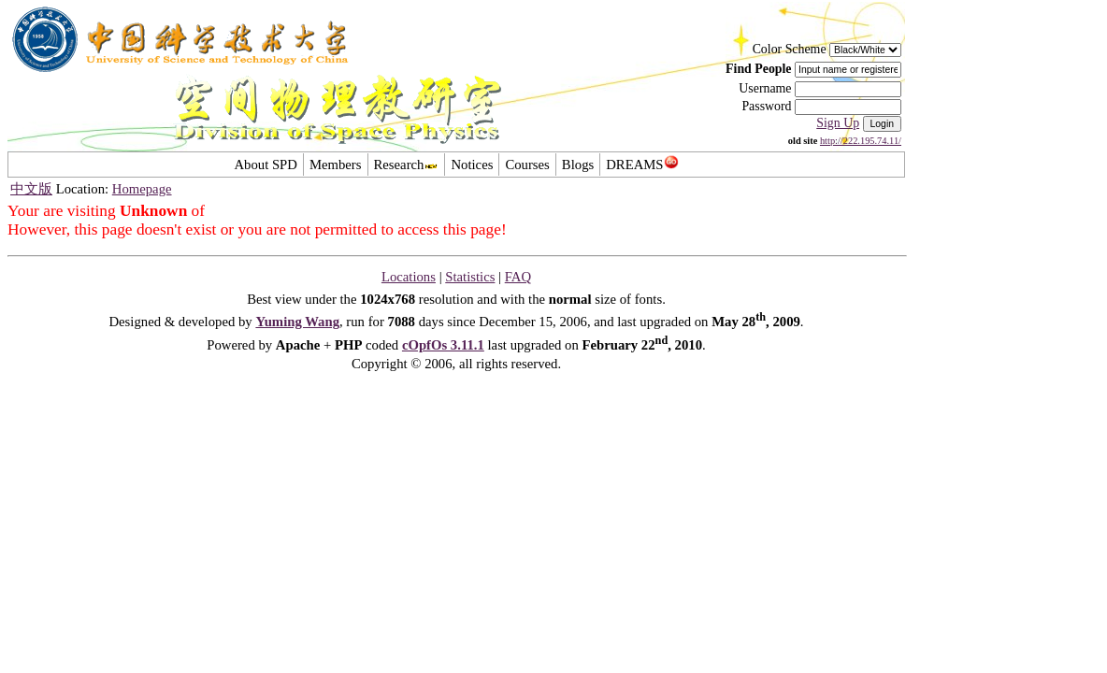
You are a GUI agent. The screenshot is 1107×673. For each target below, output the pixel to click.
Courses (527, 164)
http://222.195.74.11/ (860, 141)
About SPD (265, 164)
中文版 (31, 188)
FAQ (518, 276)
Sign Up (837, 123)
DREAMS (642, 164)
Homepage (142, 188)
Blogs (578, 164)
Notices (472, 164)
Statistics (470, 276)
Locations (408, 276)
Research (406, 164)
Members (335, 164)
